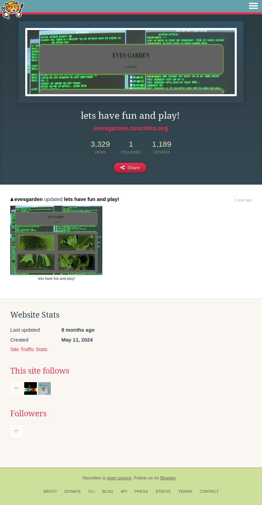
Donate (72, 491)
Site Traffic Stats (28, 349)
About (50, 491)
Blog (107, 491)
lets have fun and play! (91, 199)
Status (163, 491)
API (123, 491)
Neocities (92, 477)
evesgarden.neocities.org (131, 128)
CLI (91, 491)
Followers (28, 413)
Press (141, 491)
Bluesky (168, 477)
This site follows (39, 370)
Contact (209, 491)
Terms (185, 491)
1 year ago (243, 200)
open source (119, 477)
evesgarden (27, 199)
